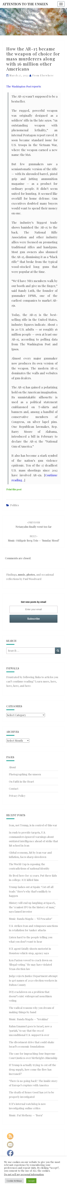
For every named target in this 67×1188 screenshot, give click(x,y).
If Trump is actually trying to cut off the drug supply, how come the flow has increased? (32, 1069)
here (53, 681)
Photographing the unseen (25, 774)
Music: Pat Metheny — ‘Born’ (26, 1115)
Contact (13, 788)
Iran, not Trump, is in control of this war (33, 825)
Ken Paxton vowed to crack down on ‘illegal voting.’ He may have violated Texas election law (30, 965)
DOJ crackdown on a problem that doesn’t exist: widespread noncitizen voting (30, 996)
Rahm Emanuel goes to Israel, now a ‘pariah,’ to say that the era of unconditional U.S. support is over (30, 1031)
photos (31, 574)
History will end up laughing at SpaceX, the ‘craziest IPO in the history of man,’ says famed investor (32, 907)
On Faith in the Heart (21, 781)
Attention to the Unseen (25, 4)
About (12, 767)
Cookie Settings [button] (14, 1180)
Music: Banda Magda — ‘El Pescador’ (30, 918)
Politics (14, 505)
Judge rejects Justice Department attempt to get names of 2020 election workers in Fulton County (33, 980)
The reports (23, 86)
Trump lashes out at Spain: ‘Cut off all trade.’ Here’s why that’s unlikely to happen (31, 891)
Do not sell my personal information (24, 1174)
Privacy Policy (17, 795)
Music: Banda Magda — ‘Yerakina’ (28, 1019)
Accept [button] (31, 1180)
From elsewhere (43, 75)
